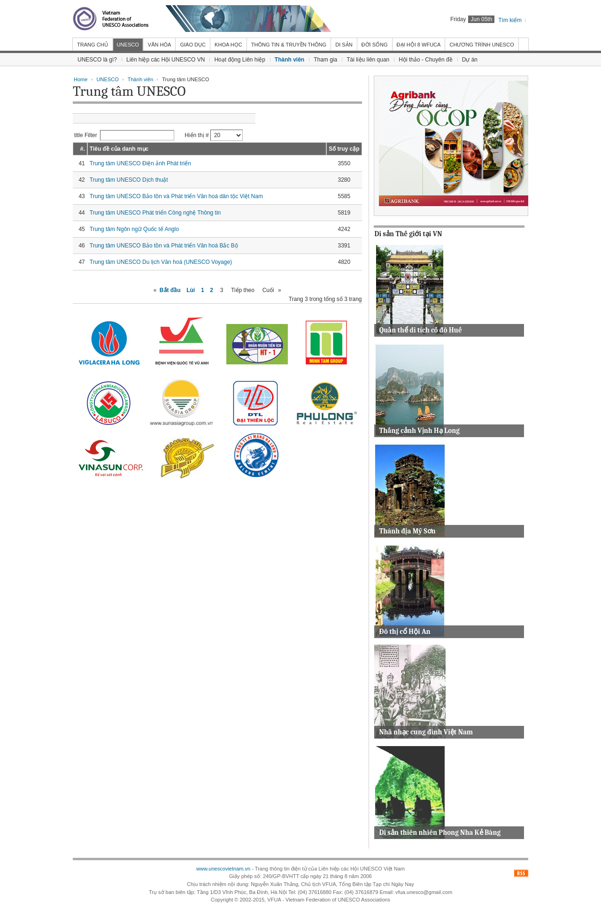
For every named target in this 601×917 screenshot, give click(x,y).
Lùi (190, 290)
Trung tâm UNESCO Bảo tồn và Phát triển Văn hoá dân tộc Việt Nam (176, 196)
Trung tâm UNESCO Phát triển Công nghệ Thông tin (155, 212)
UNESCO (108, 79)
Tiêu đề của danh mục (119, 149)
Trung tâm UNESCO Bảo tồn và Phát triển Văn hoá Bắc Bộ (164, 245)
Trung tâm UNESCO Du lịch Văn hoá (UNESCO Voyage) (161, 262)
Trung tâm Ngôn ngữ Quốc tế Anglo (134, 229)
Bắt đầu (170, 290)
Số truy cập (344, 149)
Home (80, 79)
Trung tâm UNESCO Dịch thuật (129, 180)
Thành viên (141, 79)
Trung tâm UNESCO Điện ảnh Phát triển (140, 163)
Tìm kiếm (510, 20)
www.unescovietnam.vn (223, 868)
